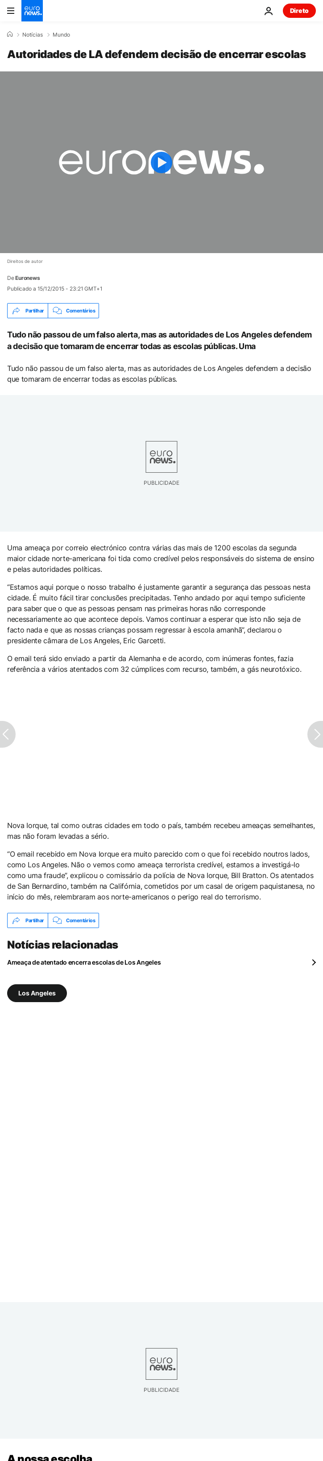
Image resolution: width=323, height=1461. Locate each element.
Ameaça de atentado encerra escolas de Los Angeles (84, 962)
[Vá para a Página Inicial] (32, 10)
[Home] (9, 34)
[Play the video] (161, 162)
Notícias (32, 34)
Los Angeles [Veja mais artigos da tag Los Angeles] (37, 993)
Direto (299, 10)
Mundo (61, 34)
